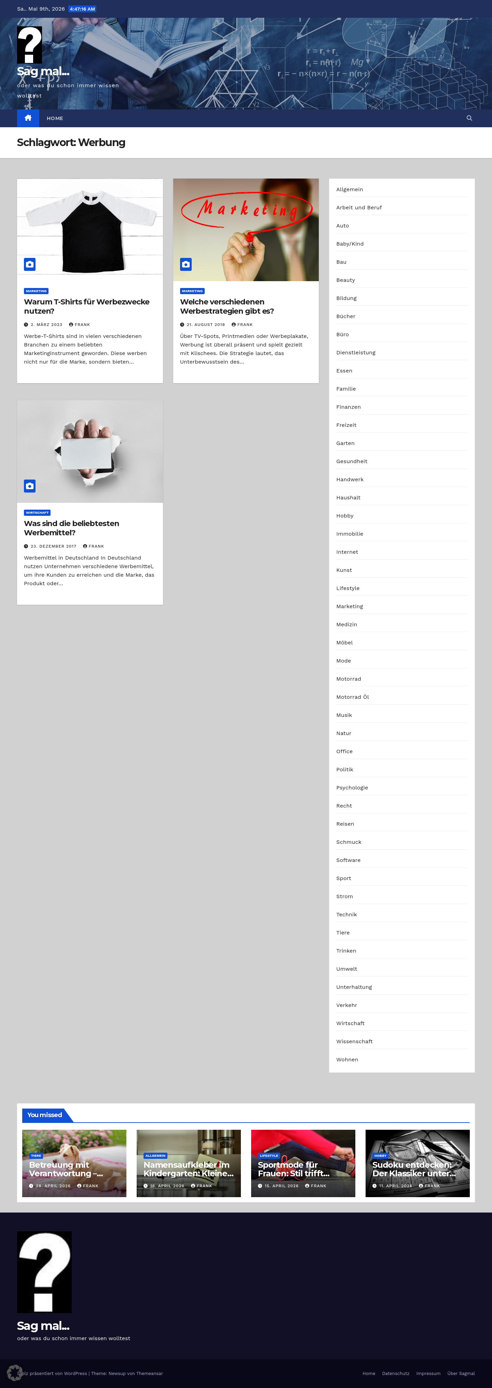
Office (344, 751)
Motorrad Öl (352, 697)
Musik (344, 715)
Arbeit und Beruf (359, 207)
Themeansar (149, 1373)
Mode (343, 660)
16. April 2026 (168, 1185)
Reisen (345, 824)
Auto (342, 225)
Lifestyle (347, 588)
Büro (342, 334)
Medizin (346, 624)
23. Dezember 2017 (54, 546)
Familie (346, 388)
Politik (344, 769)
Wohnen (347, 1059)
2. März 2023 (47, 324)
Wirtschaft (37, 512)
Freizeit (346, 425)
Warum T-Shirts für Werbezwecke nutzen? (86, 306)
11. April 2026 (396, 1185)
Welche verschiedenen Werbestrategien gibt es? (227, 306)
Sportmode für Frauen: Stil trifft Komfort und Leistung (302, 1173)
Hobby (344, 515)
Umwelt (346, 969)
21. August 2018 (207, 324)
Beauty (345, 280)
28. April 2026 (54, 1185)
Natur (344, 733)
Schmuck (348, 842)
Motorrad (348, 679)
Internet (347, 552)
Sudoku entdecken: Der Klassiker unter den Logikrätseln (411, 1173)
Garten (345, 443)
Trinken (346, 950)
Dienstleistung (355, 352)
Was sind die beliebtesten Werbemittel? (71, 528)
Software (348, 860)
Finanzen (348, 407)
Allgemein (349, 189)
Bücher (345, 316)
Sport (343, 878)
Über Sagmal (461, 1373)
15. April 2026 (282, 1185)
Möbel (344, 642)
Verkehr (346, 1005)
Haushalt (348, 497)
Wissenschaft (354, 1041)
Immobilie (349, 534)
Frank (79, 324)
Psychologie (352, 787)
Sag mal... (43, 71)
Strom (344, 896)
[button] (469, 118)
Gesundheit (351, 461)
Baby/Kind (350, 243)
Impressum (428, 1373)
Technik (346, 914)
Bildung (346, 298)
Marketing (36, 291)
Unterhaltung (354, 987)
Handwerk (350, 479)
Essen (344, 370)
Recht (344, 805)
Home (55, 118)
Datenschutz (395, 1373)
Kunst (344, 570)
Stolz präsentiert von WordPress (52, 1373)
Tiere (343, 932)
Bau (341, 262)
